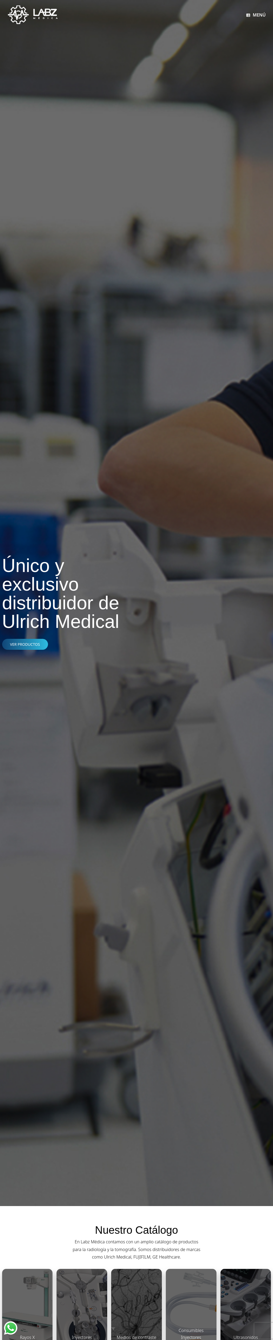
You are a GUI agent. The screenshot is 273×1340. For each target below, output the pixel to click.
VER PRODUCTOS (25, 644)
